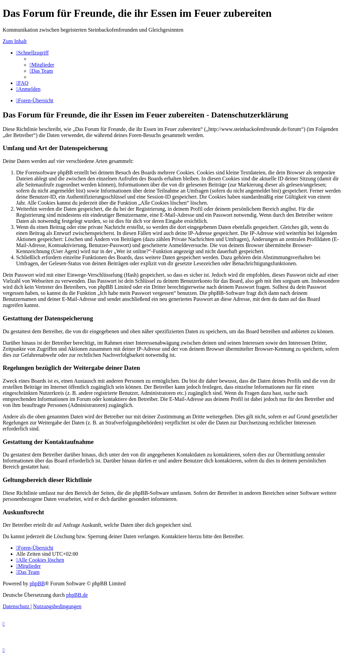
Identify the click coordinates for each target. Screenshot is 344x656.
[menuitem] (42, 65)
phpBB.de (77, 595)
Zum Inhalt (15, 41)
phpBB (37, 583)
